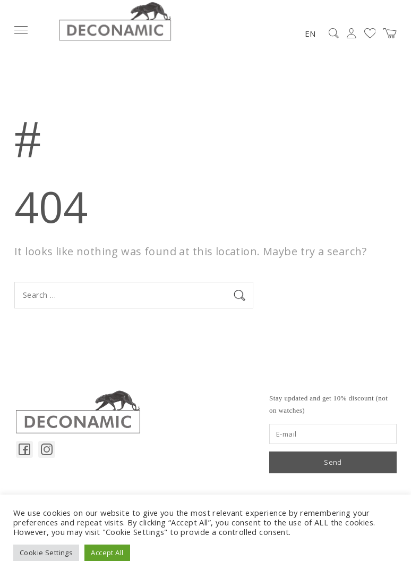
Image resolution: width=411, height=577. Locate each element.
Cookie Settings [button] (46, 552)
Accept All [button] (107, 552)
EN (310, 33)
